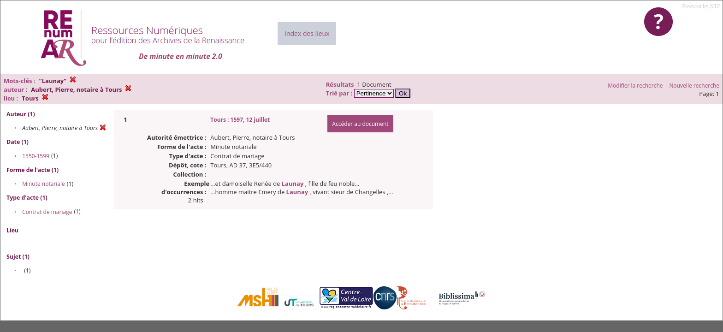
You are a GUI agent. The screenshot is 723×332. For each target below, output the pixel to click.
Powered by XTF (701, 6)
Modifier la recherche (635, 85)
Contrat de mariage (47, 212)
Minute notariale (43, 184)
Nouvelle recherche (695, 85)
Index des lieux (306, 33)
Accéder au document (360, 124)
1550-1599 (35, 156)
